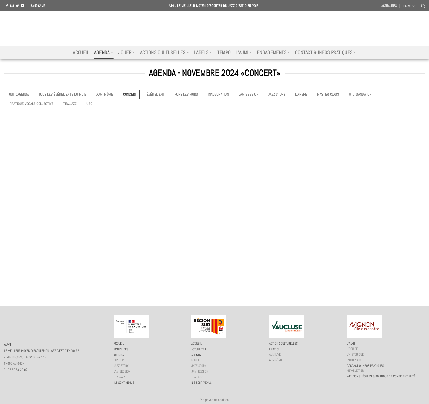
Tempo (224, 52)
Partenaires (355, 360)
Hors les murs (186, 94)
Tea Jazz (69, 103)
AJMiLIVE (275, 354)
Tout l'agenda (18, 94)
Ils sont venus (124, 383)
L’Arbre (301, 94)
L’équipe (352, 349)
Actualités (389, 6)
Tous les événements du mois (62, 94)
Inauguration (218, 94)
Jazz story (276, 94)
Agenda (104, 52)
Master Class (328, 94)
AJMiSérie (276, 360)
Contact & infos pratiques (325, 52)
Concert (130, 94)
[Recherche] (423, 6)
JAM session (248, 94)
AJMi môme (104, 94)
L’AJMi (244, 52)
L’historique (355, 354)
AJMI (214, 28)
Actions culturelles (164, 52)
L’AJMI (409, 5)
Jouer (126, 52)
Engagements (273, 52)
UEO (89, 103)
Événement (155, 94)
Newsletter (355, 371)
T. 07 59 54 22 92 (15, 370)
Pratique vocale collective (32, 103)
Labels (203, 52)
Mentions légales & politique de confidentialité (381, 376)
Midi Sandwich (360, 94)
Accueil (81, 52)
